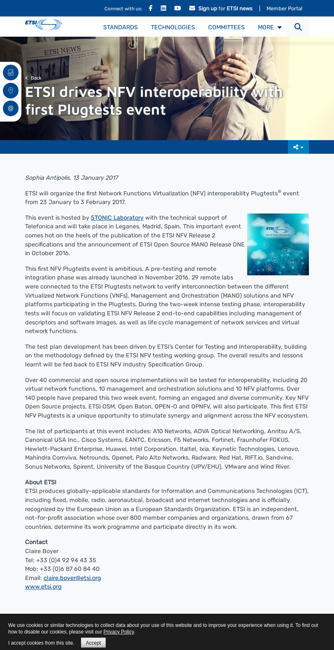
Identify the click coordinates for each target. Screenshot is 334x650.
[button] (298, 27)
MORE (266, 27)
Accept (93, 643)
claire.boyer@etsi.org (72, 578)
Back (33, 78)
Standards (120, 27)
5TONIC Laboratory (117, 217)
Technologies (173, 27)
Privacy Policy (118, 632)
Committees (226, 27)
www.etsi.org (43, 586)
